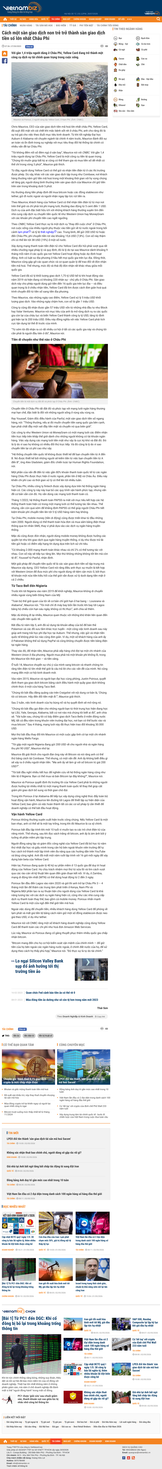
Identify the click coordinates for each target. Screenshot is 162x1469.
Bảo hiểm (61, 25)
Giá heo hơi (82, 1422)
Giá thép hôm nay (14, 1427)
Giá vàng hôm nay (14, 1422)
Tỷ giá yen (57, 1422)
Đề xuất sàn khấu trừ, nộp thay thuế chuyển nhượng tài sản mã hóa (29, 1096)
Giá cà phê (94, 1422)
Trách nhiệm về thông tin (17, 1466)
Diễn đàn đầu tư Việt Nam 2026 (107, 1427)
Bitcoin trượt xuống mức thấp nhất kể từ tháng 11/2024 (27, 1113)
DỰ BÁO (23, 19)
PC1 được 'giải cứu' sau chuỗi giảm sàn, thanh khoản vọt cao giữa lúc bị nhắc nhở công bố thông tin (38, 1399)
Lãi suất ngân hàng (128, 1422)
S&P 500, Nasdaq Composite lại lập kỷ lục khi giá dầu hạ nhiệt (145, 1322)
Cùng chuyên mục (72, 1045)
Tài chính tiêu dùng (107, 25)
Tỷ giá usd (45, 1422)
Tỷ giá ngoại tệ (31, 1422)
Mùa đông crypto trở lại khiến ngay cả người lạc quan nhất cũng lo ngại (27, 1104)
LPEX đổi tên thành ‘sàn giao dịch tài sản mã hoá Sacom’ (82, 1080)
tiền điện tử (29, 1035)
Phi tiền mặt (86, 25)
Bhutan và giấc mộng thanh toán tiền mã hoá (26, 1089)
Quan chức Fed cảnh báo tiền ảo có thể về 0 (50, 992)
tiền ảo (16, 1035)
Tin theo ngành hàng (128, 29)
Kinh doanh (12, 1157)
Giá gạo (55, 1427)
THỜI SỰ (13, 19)
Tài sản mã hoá (44, 25)
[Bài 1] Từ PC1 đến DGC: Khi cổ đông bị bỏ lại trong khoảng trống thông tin (18, 1287)
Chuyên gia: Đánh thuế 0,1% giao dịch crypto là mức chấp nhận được (24, 1080)
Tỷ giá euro (69, 1422)
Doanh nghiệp (8, 1250)
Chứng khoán (8, 1296)
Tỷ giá (72, 25)
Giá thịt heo (44, 1427)
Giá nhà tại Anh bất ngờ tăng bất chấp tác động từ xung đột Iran (43, 1166)
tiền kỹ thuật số (45, 1035)
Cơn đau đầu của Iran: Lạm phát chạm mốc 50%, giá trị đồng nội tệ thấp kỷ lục (55, 1240)
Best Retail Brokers (82, 1427)
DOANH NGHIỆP (95, 19)
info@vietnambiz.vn (21, 1463)
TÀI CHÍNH (55, 19)
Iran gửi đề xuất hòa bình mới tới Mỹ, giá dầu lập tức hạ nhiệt (54, 1285)
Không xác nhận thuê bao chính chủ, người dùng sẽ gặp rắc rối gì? (44, 1152)
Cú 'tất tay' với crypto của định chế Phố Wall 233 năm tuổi (82, 1107)
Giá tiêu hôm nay (109, 1422)
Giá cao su (66, 1427)
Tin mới (13, 1133)
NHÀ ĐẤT (66, 19)
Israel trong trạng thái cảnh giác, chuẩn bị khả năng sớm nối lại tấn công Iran (91, 1287)
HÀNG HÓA (33, 19)
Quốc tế (10, 1171)
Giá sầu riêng (30, 1427)
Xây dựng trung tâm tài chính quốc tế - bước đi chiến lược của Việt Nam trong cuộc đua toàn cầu (83, 1115)
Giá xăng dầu (144, 1422)
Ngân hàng (26, 25)
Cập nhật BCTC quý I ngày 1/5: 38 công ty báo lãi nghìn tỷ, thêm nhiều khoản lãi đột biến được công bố (18, 1240)
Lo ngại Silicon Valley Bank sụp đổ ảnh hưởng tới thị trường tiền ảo (39, 966)
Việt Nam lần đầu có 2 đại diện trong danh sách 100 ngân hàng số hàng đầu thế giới (84, 1099)
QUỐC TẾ (44, 19)
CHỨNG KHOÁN (80, 19)
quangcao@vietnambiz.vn (139, 1452)
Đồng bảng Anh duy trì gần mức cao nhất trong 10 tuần (83, 1090)
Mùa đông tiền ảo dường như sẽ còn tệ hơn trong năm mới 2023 (62, 1000)
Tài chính (10, 25)
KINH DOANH (110, 19)
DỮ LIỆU (121, 19)
